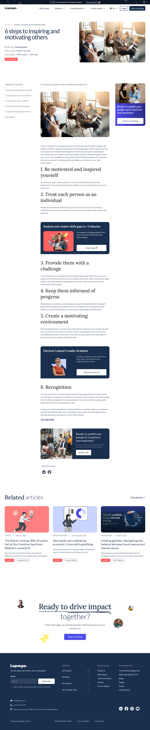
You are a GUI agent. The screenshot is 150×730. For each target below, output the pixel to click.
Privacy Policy (99, 721)
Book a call (83, 452)
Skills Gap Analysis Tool (128, 674)
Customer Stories (104, 678)
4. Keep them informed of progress (17, 106)
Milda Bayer (106, 536)
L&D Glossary (124, 690)
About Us (101, 670)
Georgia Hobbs (21, 47)
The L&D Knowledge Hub (129, 670)
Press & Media (103, 686)
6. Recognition (10, 117)
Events (121, 686)
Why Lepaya (102, 674)
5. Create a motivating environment (18, 112)
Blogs (121, 678)
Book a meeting (137, 8)
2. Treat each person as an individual (18, 96)
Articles (8, 25)
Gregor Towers (60, 536)
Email (13, 676)
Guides (122, 682)
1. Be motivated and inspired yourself (18, 90)
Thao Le (8, 536)
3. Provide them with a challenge (16, 101)
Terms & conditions (83, 721)
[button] (60, 8)
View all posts (137, 497)
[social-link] (121, 709)
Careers (101, 682)
